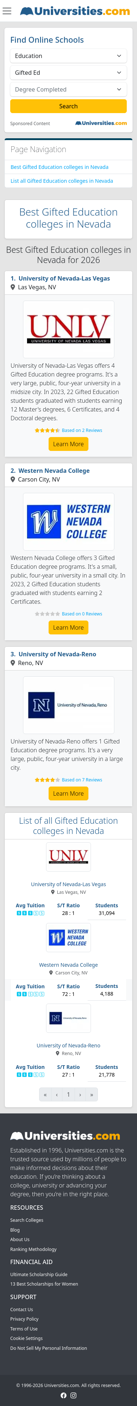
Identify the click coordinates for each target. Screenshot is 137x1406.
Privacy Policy (24, 1319)
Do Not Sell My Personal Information (48, 1348)
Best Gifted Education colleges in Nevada (60, 166)
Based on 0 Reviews (82, 614)
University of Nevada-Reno (57, 654)
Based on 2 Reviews (82, 430)
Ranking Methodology (33, 1249)
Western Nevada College (54, 471)
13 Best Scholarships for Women (44, 1284)
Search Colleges (26, 1220)
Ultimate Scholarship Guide (39, 1274)
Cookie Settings (26, 1338)
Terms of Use (24, 1329)
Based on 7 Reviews (82, 780)
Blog (15, 1230)
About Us (20, 1239)
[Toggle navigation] (6, 10)
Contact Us (21, 1309)
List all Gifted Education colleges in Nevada (62, 180)
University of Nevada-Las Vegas (64, 278)
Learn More (68, 444)
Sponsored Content (30, 123)
